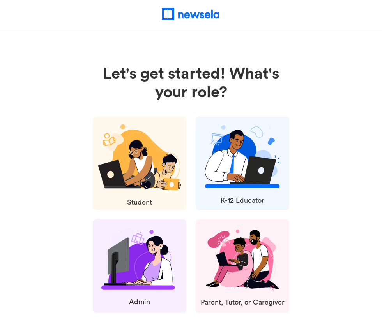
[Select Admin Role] (139, 268)
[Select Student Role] (139, 166)
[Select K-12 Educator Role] (242, 166)
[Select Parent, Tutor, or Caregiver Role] (242, 269)
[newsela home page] (191, 14)
